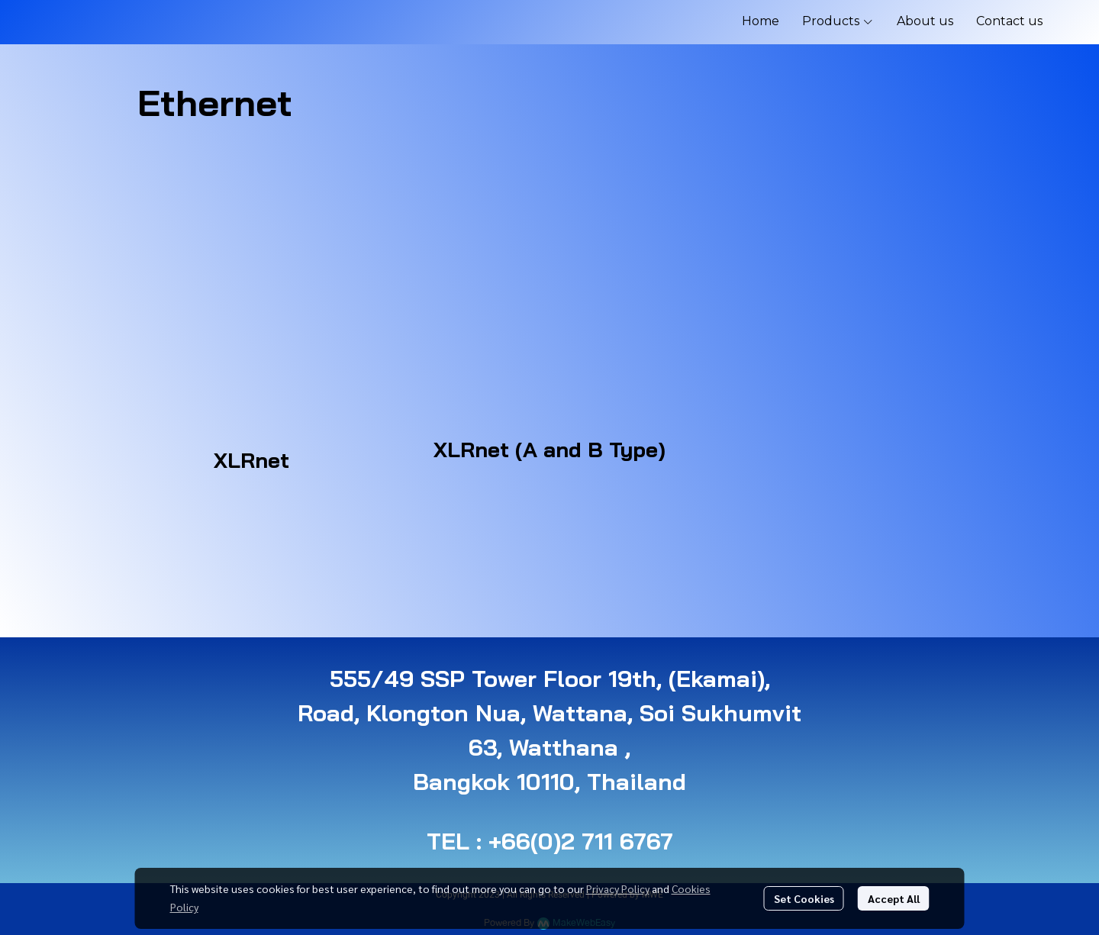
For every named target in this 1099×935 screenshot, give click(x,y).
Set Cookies (804, 898)
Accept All (894, 898)
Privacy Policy (617, 888)
